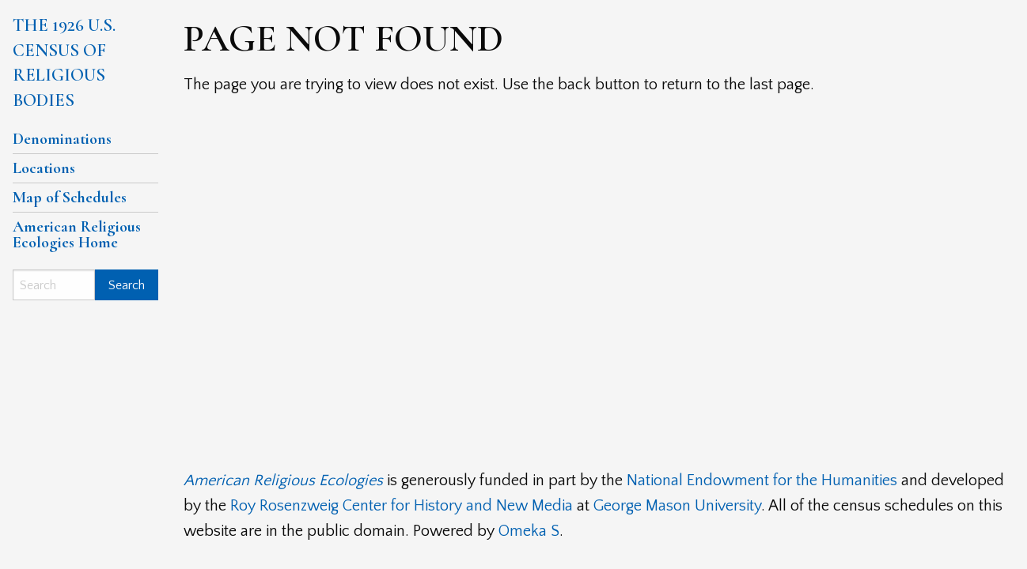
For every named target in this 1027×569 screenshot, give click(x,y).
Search (126, 285)
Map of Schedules (70, 197)
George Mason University (677, 505)
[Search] (54, 284)
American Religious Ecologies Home (77, 234)
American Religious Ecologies (283, 480)
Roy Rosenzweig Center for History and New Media (401, 505)
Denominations (62, 139)
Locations (44, 168)
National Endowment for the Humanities (762, 480)
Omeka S (528, 531)
